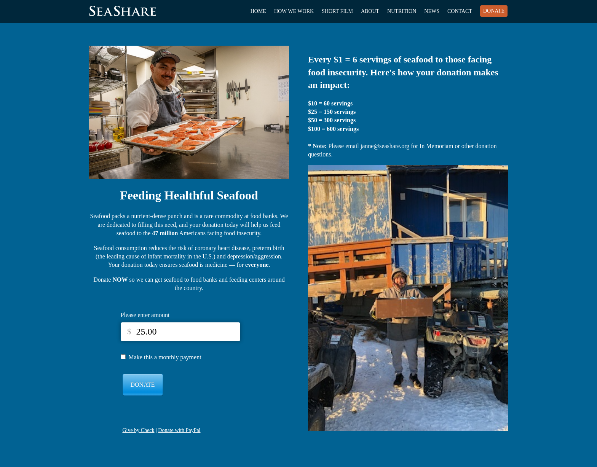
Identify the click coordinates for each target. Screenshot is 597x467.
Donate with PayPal (179, 430)
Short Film (337, 11)
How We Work (294, 11)
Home (258, 11)
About (370, 11)
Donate (493, 11)
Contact (459, 11)
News (431, 11)
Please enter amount (145, 315)
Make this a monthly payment (165, 357)
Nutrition (401, 11)
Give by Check (139, 430)
